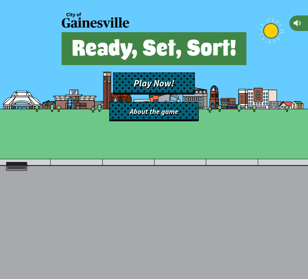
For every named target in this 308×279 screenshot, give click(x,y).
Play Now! (154, 83)
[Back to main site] (95, 21)
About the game (154, 111)
